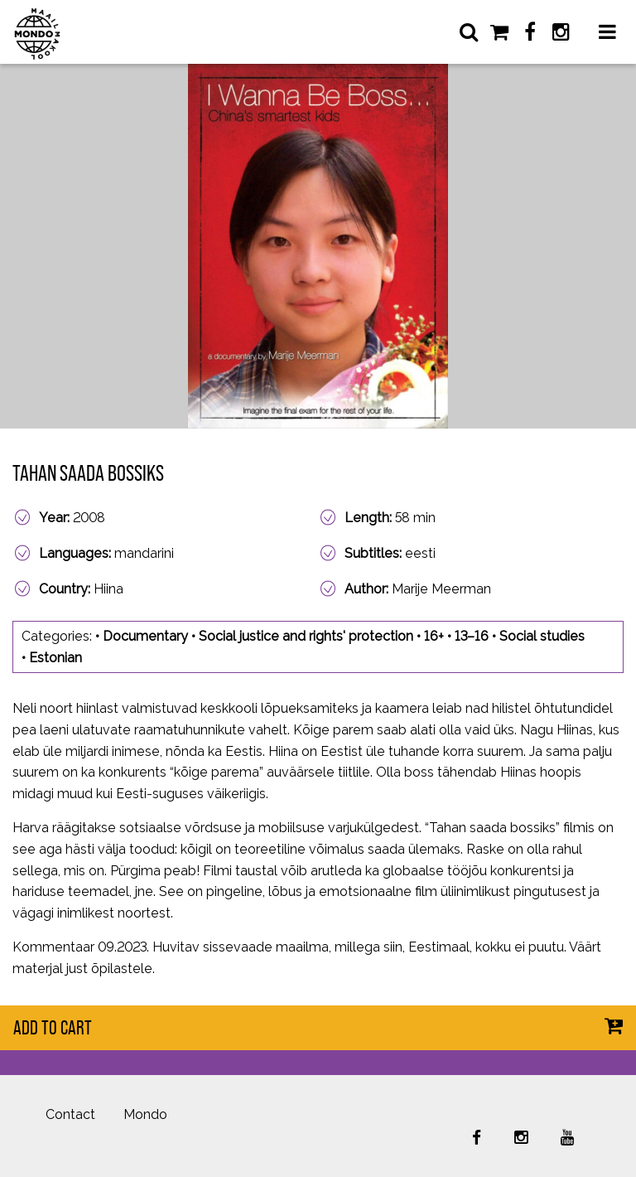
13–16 (472, 636)
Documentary (145, 636)
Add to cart (52, 1027)
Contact (70, 1114)
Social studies (542, 636)
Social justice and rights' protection (306, 636)
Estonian (55, 658)
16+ (434, 636)
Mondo (145, 1114)
